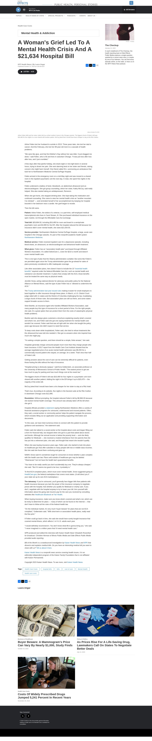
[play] (18, 14)
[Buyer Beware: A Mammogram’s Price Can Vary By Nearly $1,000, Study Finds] (46, 625)
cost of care (69, 573)
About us (91, 20)
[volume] (24, 14)
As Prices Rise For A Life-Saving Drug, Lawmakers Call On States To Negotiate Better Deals (104, 650)
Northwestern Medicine (33, 242)
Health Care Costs (25, 30)
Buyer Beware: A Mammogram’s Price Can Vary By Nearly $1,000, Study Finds (45, 648)
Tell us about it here (43, 552)
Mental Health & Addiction (38, 37)
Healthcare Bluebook (43, 499)
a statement (49, 412)
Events (83, 20)
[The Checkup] (119, 36)
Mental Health (83, 573)
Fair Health (58, 499)
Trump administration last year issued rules (44, 295)
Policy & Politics (82, 643)
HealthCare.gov (31, 479)
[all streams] (129, 14)
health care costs (31, 577)
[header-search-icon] (133, 5)
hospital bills (47, 573)
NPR (86, 547)
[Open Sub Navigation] (23, 20)
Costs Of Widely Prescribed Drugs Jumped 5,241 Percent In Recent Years (44, 700)
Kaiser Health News (72, 547)
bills (58, 573)
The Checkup (111, 49)
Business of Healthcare (25, 643)
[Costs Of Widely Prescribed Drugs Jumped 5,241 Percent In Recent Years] (46, 677)
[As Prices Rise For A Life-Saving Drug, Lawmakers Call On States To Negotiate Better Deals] (105, 625)
